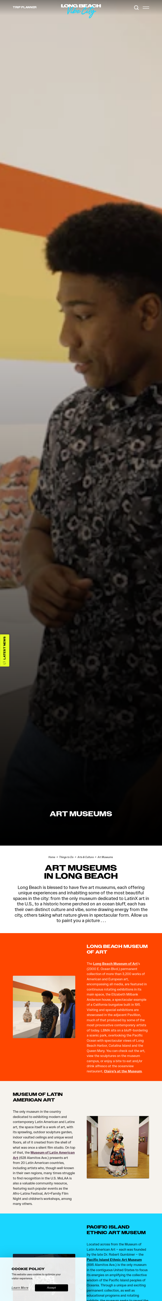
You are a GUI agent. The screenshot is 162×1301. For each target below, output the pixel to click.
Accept (51, 1287)
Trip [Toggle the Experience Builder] (25, 7)
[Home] (101, 18)
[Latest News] (4, 650)
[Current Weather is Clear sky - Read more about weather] (128, 7)
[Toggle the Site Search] (136, 7)
